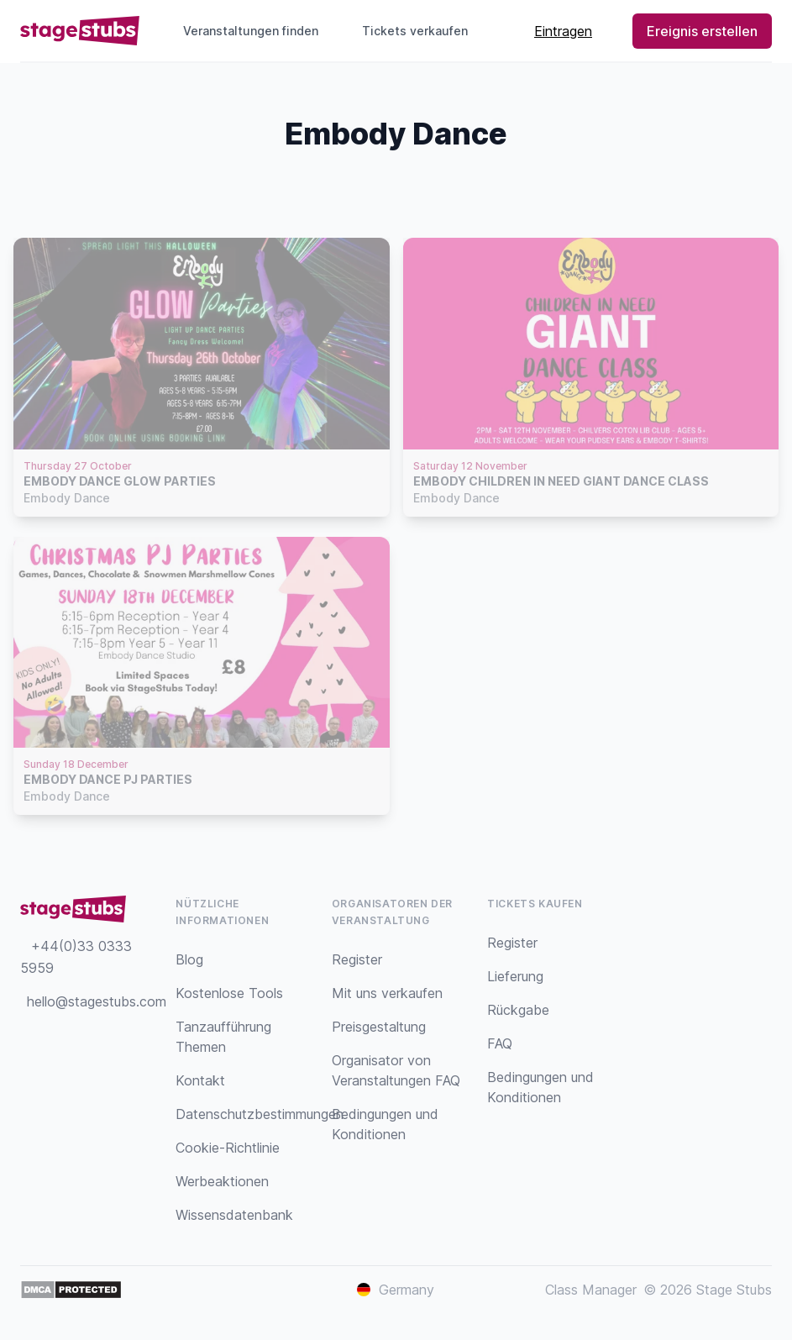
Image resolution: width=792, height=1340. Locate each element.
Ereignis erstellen (702, 31)
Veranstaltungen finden (250, 31)
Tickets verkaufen (421, 31)
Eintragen (563, 31)
